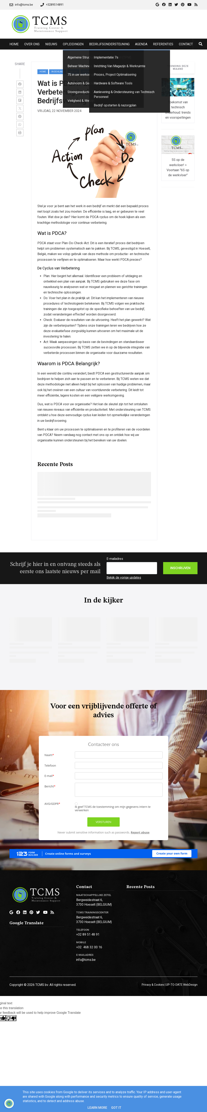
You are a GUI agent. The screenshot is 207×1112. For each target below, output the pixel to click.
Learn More (97, 1108)
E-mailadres (115, 559)
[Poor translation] (11, 1018)
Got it (116, 1108)
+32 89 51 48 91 (87, 934)
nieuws (73, 72)
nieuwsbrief (89, 72)
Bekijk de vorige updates (124, 577)
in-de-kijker (57, 72)
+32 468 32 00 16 (89, 947)
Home (43, 72)
